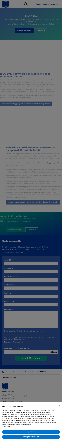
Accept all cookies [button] (31, 432)
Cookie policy (6, 426)
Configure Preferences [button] (31, 437)
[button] (59, 405)
